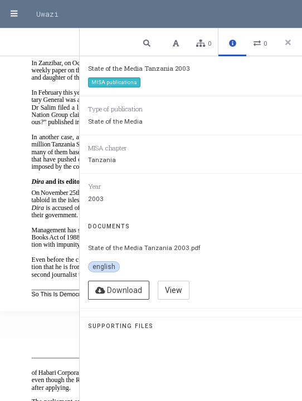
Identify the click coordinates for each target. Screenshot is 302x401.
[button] (148, 42)
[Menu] (14, 14)
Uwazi (47, 14)
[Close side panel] (288, 42)
